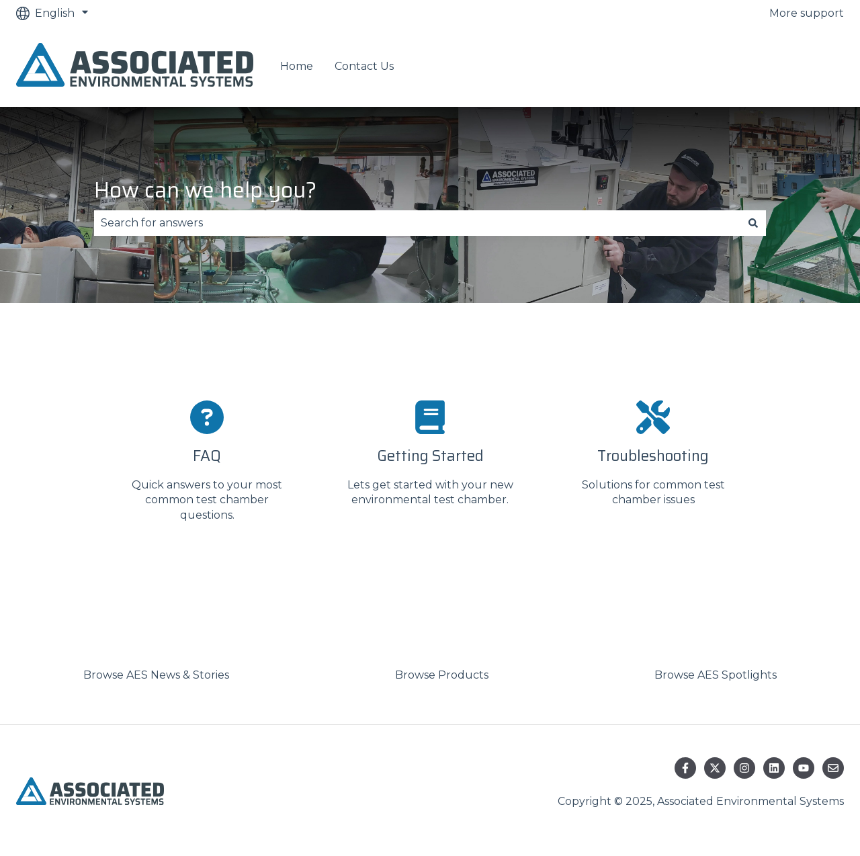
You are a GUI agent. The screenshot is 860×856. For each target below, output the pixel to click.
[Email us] (833, 768)
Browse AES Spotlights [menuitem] (715, 675)
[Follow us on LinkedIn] (774, 768)
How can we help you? (205, 190)
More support (806, 13)
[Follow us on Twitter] (715, 768)
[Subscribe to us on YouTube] (803, 768)
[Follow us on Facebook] (685, 768)
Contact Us (364, 66)
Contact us (801, 66)
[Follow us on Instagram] (744, 768)
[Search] (753, 223)
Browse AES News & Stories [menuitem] (156, 675)
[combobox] (417, 223)
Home (296, 66)
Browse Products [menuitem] (441, 675)
